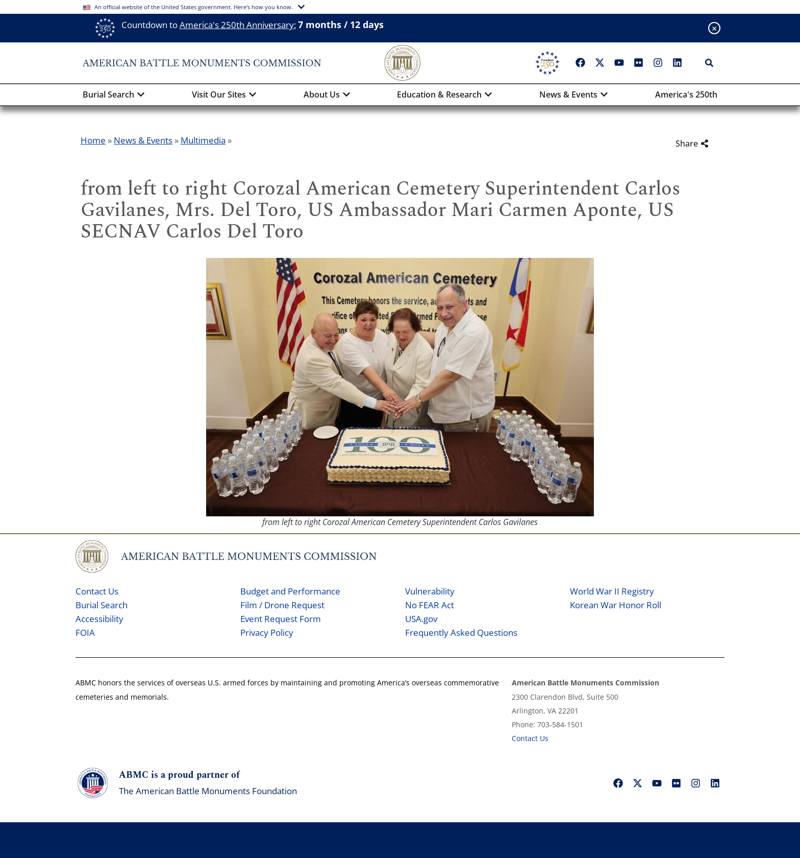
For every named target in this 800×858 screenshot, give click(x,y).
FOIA (85, 632)
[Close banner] (714, 28)
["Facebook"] (580, 63)
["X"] (599, 63)
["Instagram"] (657, 63)
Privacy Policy (266, 632)
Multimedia (203, 140)
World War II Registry (612, 591)
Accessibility (99, 619)
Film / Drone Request (282, 605)
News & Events (143, 140)
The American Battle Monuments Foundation (208, 791)
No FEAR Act (429, 605)
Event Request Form (280, 619)
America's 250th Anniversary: (238, 25)
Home (93, 140)
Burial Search (102, 605)
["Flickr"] (638, 63)
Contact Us (97, 591)
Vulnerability (430, 591)
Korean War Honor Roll (615, 605)
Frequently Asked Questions (461, 632)
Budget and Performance (290, 591)
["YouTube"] (619, 63)
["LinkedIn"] (677, 63)
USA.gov (421, 619)
